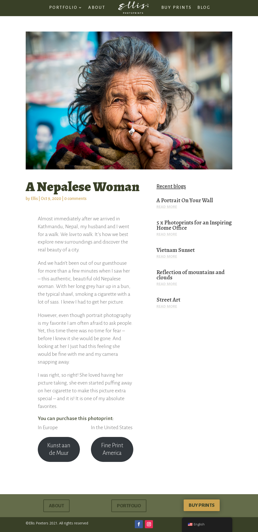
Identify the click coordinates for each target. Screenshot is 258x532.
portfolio (129, 505)
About (56, 505)
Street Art (168, 300)
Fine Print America (112, 449)
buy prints (202, 505)
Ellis (34, 198)
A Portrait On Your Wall (184, 200)
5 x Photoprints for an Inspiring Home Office (194, 225)
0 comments (75, 198)
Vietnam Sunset (175, 250)
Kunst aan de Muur (58, 449)
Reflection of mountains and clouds (190, 274)
